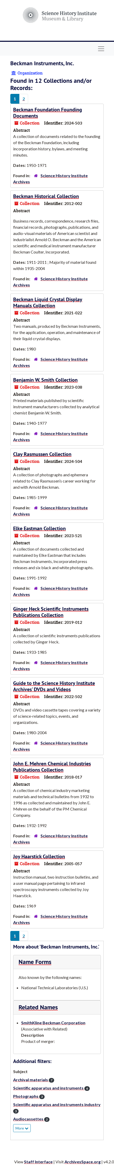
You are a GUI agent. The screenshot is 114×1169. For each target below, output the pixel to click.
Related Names (38, 1007)
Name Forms (35, 962)
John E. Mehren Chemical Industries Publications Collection (52, 766)
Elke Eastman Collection (39, 528)
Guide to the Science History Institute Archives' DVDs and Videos (54, 686)
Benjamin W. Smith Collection (45, 380)
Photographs (29, 1096)
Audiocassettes (31, 1118)
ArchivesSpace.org (82, 1161)
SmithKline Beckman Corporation (53, 1022)
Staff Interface (38, 1161)
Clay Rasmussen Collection (42, 454)
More (21, 1128)
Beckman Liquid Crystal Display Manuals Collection (47, 302)
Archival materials (33, 1079)
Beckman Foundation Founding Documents (47, 112)
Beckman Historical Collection (46, 196)
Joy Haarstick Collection (39, 856)
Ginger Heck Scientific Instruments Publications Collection (50, 612)
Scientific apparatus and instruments (51, 1087)
